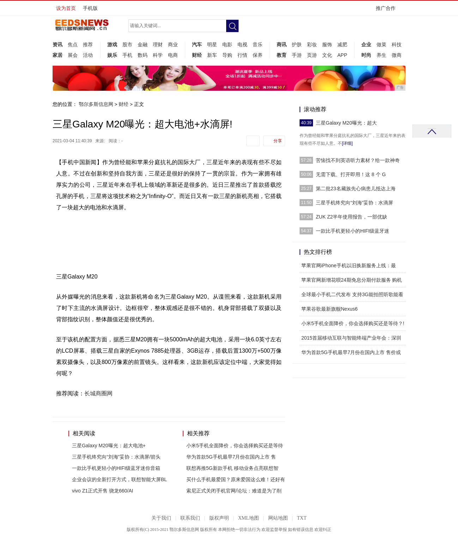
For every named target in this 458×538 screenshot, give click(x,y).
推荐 (88, 44)
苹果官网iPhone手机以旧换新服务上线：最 (348, 265)
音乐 (258, 44)
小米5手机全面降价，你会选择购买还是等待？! (352, 323)
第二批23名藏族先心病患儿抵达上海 (356, 188)
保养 (258, 55)
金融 (142, 44)
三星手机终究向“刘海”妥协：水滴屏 (354, 202)
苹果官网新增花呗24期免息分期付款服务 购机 (351, 280)
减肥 (342, 44)
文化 (327, 55)
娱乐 (112, 55)
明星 (212, 44)
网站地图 (278, 518)
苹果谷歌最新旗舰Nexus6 (329, 309)
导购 (227, 55)
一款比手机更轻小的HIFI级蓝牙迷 (352, 231)
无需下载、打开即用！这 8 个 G (351, 174)
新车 (212, 55)
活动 (88, 55)
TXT (301, 518)
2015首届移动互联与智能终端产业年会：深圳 (351, 338)
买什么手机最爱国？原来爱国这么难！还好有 (235, 479)
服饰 (327, 44)
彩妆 (312, 44)
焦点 (73, 44)
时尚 (366, 55)
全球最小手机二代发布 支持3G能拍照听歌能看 (352, 294)
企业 (366, 44)
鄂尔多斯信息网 (96, 104)
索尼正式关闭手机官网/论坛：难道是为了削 (234, 491)
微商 (397, 55)
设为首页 (66, 8)
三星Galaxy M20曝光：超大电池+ (109, 445)
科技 (397, 44)
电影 (227, 44)
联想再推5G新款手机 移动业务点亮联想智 (232, 468)
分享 (277, 140)
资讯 (57, 44)
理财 (158, 44)
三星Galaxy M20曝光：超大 (346, 123)
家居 (57, 55)
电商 (173, 55)
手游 (297, 55)
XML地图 (248, 518)
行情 (242, 55)
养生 (381, 55)
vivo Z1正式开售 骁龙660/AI (102, 491)
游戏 (112, 44)
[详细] (347, 143)
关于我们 (161, 518)
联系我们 (190, 518)
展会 (73, 55)
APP (342, 55)
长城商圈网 (98, 393)
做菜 (381, 44)
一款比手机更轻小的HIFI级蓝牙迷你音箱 (116, 468)
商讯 (282, 44)
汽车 (197, 44)
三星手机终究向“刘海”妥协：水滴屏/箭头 (116, 457)
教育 (282, 55)
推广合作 (388, 10)
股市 (127, 44)
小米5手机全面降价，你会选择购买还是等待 (234, 445)
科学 (158, 55)
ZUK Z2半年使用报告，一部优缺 (351, 217)
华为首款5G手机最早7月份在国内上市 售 (231, 457)
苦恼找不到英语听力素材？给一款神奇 (358, 160)
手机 (127, 55)
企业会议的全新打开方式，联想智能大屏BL (119, 479)
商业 (173, 44)
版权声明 (219, 518)
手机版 (90, 8)
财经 (197, 55)
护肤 (297, 44)
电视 (242, 44)
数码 (142, 55)
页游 (312, 55)
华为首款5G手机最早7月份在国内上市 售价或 (351, 352)
